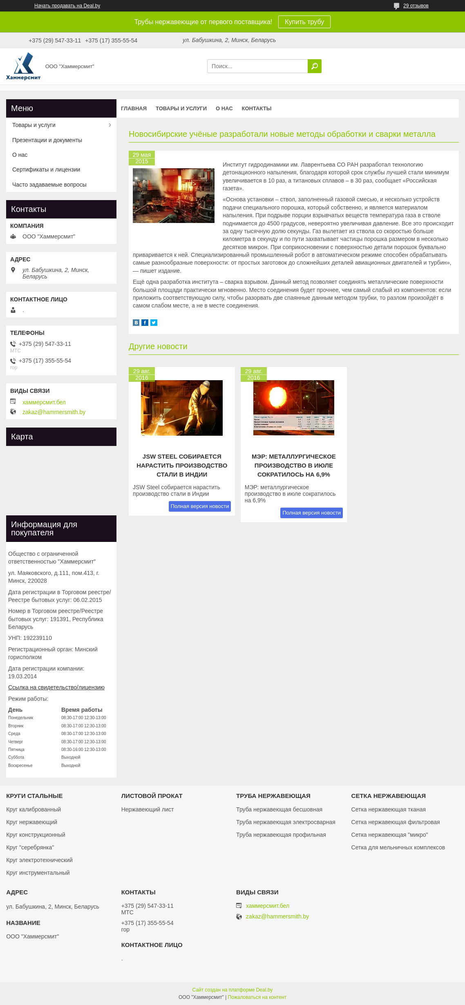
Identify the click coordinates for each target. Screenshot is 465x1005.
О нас (224, 108)
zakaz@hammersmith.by (53, 412)
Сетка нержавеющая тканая (388, 809)
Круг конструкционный (35, 834)
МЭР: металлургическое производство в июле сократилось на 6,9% (294, 465)
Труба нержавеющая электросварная (285, 822)
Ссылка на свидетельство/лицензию (56, 687)
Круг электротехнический (39, 860)
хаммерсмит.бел (44, 402)
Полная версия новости (200, 506)
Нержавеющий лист (147, 809)
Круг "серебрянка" (30, 847)
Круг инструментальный (37, 872)
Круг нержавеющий (31, 822)
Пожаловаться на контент (257, 997)
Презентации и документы (47, 140)
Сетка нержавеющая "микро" (389, 834)
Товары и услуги (181, 108)
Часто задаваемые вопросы (49, 184)
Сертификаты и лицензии (46, 169)
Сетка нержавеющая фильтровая (395, 822)
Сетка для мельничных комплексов (398, 847)
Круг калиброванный (33, 809)
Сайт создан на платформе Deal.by (232, 990)
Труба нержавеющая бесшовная (279, 809)
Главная (134, 108)
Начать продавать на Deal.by (67, 6)
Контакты (257, 108)
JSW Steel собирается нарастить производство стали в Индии (181, 465)
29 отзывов (416, 6)
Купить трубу (304, 21)
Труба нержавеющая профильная (281, 834)
